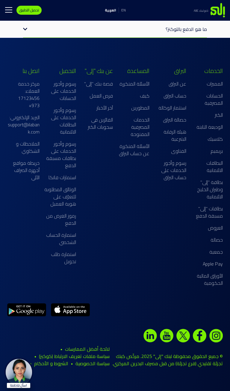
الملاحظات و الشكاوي (28, 147)
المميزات (215, 83)
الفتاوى (178, 151)
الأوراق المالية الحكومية (210, 279)
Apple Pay (213, 263)
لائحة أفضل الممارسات (87, 348)
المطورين (140, 107)
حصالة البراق (174, 119)
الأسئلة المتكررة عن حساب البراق (134, 150)
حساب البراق (175, 95)
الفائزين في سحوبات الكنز (100, 123)
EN (123, 10)
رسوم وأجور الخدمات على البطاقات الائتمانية (63, 121)
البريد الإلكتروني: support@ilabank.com (24, 124)
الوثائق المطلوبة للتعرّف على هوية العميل (60, 196)
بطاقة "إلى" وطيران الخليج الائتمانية (210, 189)
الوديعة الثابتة (209, 127)
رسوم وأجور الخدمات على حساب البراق (173, 170)
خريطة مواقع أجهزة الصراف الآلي (26, 170)
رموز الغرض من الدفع (61, 219)
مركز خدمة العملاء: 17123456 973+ (29, 94)
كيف (144, 95)
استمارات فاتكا (62, 177)
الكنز (219, 115)
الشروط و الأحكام (51, 363)
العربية (110, 10)
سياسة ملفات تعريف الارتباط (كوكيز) (74, 356)
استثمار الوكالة (172, 107)
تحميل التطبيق (29, 10)
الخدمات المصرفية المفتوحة (140, 127)
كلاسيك (215, 139)
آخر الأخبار (104, 107)
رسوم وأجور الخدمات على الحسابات (63, 91)
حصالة (217, 239)
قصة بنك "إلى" (98, 83)
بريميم (217, 151)
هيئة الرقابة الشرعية (175, 135)
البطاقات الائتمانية (214, 166)
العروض (215, 227)
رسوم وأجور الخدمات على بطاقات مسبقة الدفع (61, 154)
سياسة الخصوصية (92, 363)
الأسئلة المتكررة (134, 83)
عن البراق (177, 83)
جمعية (216, 251)
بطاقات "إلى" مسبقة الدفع (209, 212)
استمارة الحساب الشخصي (61, 238)
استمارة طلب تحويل (63, 258)
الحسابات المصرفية (214, 99)
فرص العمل (101, 95)
